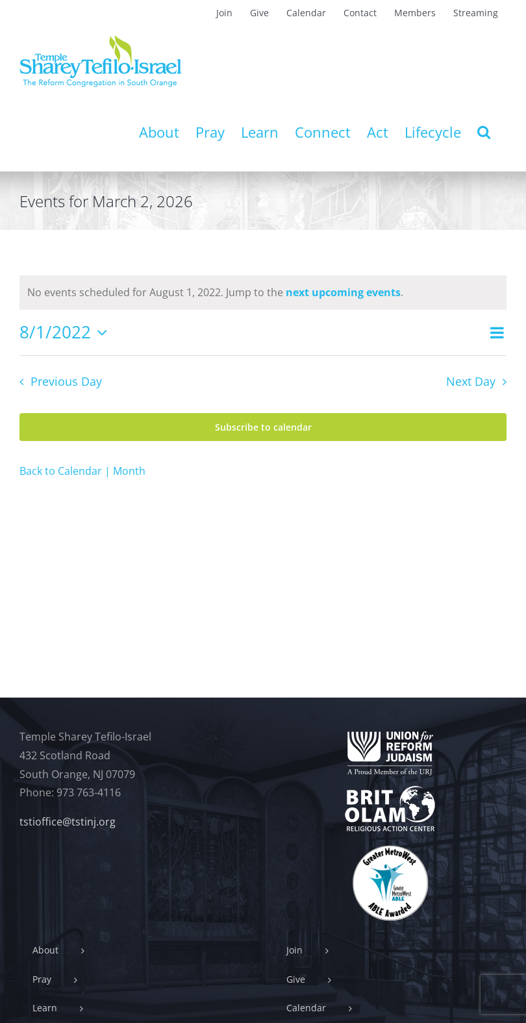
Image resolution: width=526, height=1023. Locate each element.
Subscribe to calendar (263, 427)
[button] (483, 132)
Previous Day (66, 381)
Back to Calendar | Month (82, 471)
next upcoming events (343, 292)
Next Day (470, 381)
